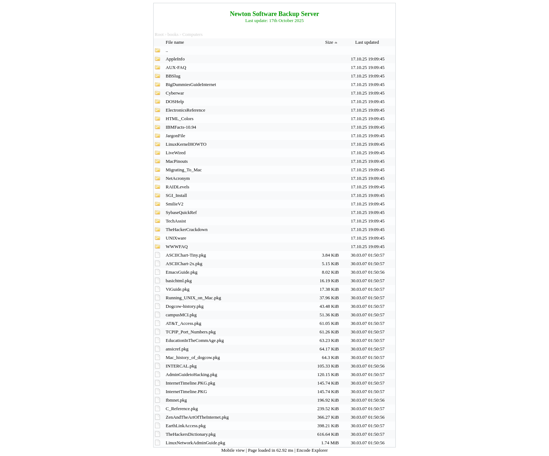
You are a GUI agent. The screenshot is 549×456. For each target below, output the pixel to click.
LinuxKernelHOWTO (186, 144)
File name (175, 42)
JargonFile (175, 135)
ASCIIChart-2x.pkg (184, 263)
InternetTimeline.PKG (186, 391)
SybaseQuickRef (181, 212)
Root (159, 34)
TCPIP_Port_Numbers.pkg (190, 331)
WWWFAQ (177, 246)
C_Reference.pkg (182, 408)
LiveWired (176, 152)
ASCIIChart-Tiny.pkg (186, 255)
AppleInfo (175, 58)
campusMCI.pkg (181, 314)
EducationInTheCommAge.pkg (195, 340)
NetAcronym (178, 178)
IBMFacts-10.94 (181, 127)
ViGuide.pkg (178, 289)
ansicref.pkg (177, 349)
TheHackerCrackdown (187, 229)
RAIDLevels (177, 186)
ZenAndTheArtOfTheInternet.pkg (197, 417)
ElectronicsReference (185, 110)
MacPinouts (177, 161)
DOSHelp (175, 101)
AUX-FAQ (176, 67)
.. (167, 50)
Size (332, 42)
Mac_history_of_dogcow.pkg (193, 357)
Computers (192, 34)
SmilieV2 (174, 203)
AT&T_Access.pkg (183, 323)
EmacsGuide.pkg (181, 272)
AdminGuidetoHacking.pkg (191, 374)
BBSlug (173, 76)
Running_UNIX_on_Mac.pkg (193, 297)
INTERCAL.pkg (181, 366)
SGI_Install (176, 195)
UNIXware (176, 238)
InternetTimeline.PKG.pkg (190, 383)
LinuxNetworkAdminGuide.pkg (195, 442)
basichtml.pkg (179, 280)
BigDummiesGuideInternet (191, 84)
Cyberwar (175, 93)
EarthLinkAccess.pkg (186, 425)
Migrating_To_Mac (184, 169)
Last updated (367, 42)
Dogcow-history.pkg (184, 306)
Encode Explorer (312, 450)
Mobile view (233, 450)
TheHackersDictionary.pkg (190, 434)
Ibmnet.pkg (176, 400)
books (172, 34)
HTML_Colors (179, 118)
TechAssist (176, 221)
